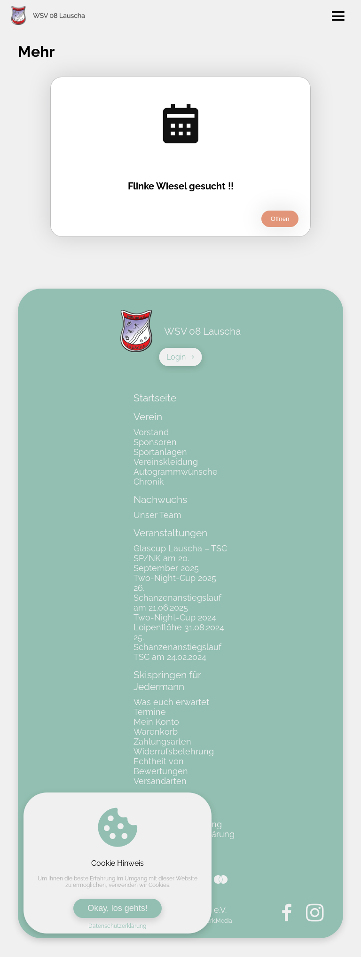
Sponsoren (155, 442)
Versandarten (160, 781)
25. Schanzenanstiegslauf (177, 642)
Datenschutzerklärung (117, 926)
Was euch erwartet (171, 702)
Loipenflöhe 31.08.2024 (178, 627)
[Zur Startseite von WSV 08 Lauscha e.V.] (48, 16)
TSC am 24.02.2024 (169, 657)
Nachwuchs (160, 499)
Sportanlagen (160, 452)
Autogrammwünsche (175, 472)
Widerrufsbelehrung (173, 751)
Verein (147, 417)
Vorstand (151, 432)
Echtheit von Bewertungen (160, 766)
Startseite (154, 398)
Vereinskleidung (165, 462)
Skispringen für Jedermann (167, 680)
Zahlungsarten (162, 741)
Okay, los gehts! (117, 908)
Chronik (148, 481)
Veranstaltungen (170, 533)
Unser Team (157, 515)
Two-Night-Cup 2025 (174, 578)
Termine (149, 712)
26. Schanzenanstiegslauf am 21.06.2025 (177, 597)
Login (180, 357)
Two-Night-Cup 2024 (174, 617)
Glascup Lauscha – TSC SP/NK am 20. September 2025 (180, 558)
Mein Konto (156, 722)
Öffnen (280, 218)
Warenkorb (155, 732)
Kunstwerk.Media (209, 921)
